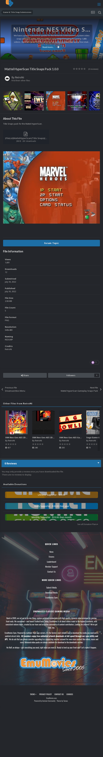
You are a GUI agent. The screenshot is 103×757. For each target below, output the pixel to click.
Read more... (51, 47)
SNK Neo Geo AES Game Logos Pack (77, 437)
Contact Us (51, 571)
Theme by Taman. (62, 700)
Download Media (51, 592)
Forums (51, 556)
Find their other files (21, 80)
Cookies (69, 694)
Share (25, 375)
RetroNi (19, 77)
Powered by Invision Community (44, 700)
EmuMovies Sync (51, 597)
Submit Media (51, 587)
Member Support (51, 566)
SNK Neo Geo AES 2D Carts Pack (48, 437)
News (52, 551)
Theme (33, 694)
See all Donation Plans (87, 524)
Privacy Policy (45, 694)
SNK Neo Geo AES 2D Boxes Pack (21, 437)
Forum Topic (51, 243)
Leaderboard (51, 561)
